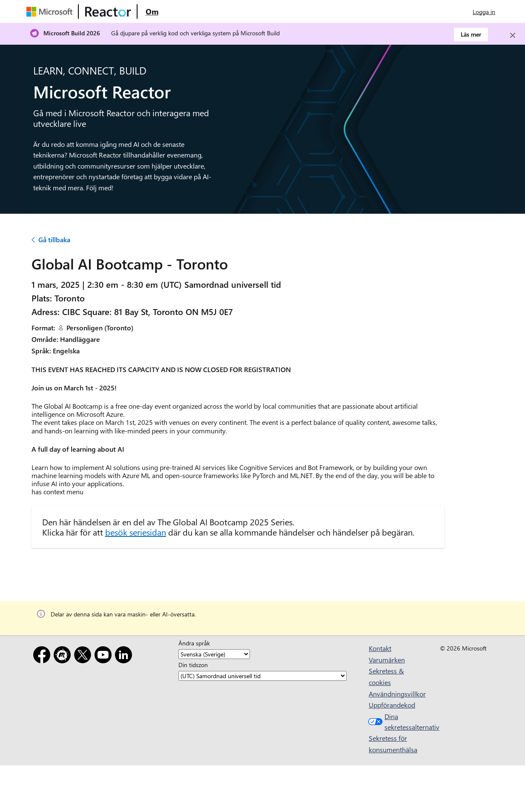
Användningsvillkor (397, 693)
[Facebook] (43, 656)
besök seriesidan (135, 532)
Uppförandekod (392, 704)
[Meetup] (64, 656)
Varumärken (387, 659)
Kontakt (380, 648)
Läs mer (471, 34)
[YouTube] (105, 656)
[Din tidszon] (262, 676)
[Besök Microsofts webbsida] (51, 11)
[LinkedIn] (125, 656)
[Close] (512, 35)
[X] (84, 656)
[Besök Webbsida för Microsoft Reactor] (108, 11)
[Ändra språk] (214, 654)
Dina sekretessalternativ (396, 722)
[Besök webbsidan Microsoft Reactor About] (152, 11)
